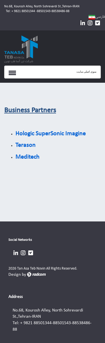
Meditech (27, 157)
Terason (25, 145)
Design (14, 274)
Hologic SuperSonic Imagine (50, 134)
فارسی (100, 17)
